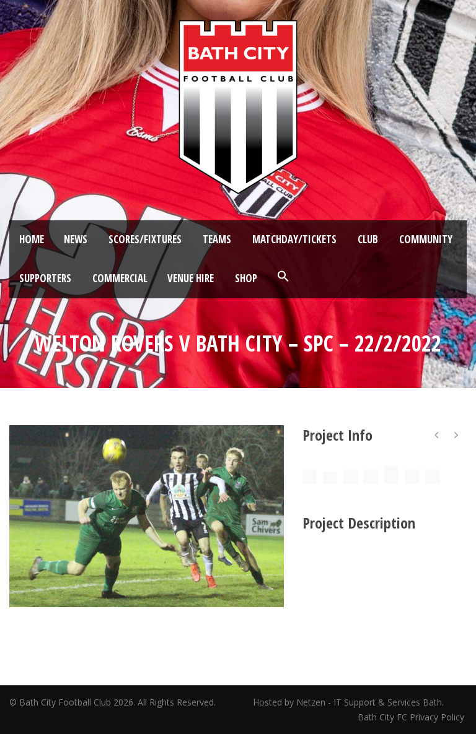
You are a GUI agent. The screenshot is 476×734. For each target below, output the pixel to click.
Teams (217, 239)
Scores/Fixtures (145, 239)
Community (425, 239)
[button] (283, 276)
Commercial (120, 278)
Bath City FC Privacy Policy (412, 717)
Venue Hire (190, 278)
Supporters (45, 278)
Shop (246, 278)
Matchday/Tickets (294, 239)
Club (368, 239)
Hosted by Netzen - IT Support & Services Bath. (348, 702)
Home (31, 239)
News (75, 239)
